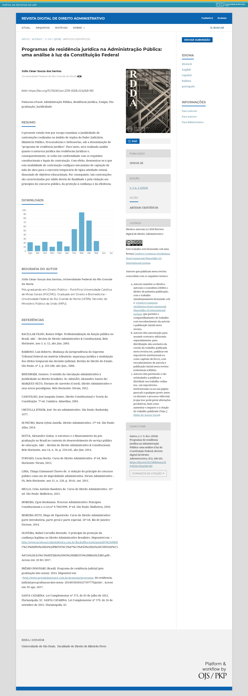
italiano (186, 81)
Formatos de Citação (147, 473)
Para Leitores (189, 111)
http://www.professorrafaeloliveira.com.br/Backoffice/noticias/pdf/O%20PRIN (70, 542)
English (186, 69)
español (187, 75)
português (188, 86)
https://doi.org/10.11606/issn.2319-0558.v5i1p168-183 (61, 90)
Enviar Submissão (197, 39)
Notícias (61, 27)
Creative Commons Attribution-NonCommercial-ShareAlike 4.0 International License (148, 258)
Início (26, 39)
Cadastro (207, 17)
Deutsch (187, 64)
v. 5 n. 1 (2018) (53, 39)
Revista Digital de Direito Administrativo (63, 18)
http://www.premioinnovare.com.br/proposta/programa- (58, 577)
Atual (26, 27)
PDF (134, 141)
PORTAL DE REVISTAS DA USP (19, 5)
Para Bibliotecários (193, 122)
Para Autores (189, 116)
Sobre (78, 27)
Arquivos (43, 27)
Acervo (37, 39)
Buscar (217, 27)
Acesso (222, 17)
